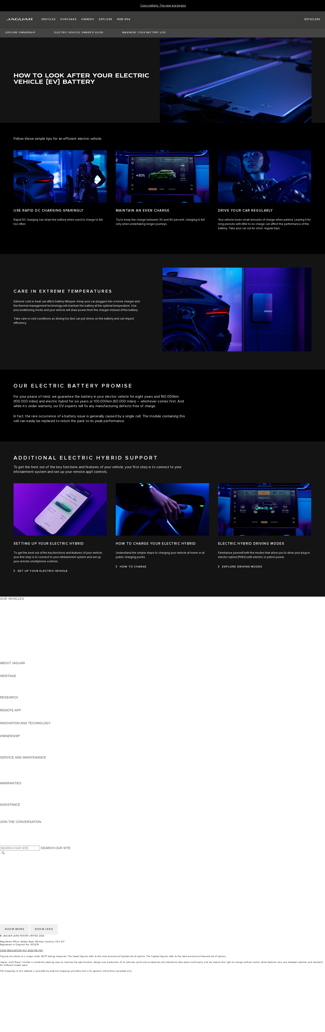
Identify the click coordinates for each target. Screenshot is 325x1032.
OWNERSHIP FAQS (14, 654)
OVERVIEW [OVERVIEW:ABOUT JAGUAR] (8, 667)
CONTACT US (10, 883)
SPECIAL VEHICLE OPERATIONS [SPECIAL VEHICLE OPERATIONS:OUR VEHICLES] (25, 646)
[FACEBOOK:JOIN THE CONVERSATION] (10, 839)
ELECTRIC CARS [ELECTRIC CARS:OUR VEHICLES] (13, 641)
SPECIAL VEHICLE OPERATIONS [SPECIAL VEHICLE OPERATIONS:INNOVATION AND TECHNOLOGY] (25, 731)
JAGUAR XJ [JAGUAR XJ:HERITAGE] (9, 689)
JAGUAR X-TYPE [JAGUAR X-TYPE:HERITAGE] (13, 680)
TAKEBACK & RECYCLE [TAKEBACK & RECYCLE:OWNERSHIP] (18, 753)
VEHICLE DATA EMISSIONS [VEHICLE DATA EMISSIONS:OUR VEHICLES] (21, 650)
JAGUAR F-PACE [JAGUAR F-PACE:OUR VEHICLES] (13, 603)
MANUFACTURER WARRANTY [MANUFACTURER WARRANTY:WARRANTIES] (23, 792)
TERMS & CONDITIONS (18, 866)
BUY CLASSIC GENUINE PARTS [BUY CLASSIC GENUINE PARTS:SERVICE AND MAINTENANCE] (24, 779)
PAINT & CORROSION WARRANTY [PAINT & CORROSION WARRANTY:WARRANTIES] (26, 800)
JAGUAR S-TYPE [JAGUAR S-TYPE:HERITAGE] (13, 684)
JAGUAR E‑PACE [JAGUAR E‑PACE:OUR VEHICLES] (13, 607)
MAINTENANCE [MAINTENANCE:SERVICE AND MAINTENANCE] (11, 761)
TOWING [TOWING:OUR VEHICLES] (6, 637)
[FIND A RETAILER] (308, 19)
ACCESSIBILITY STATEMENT (22, 888)
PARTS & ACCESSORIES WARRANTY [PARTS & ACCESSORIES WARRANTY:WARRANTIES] (28, 796)
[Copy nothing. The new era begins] (163, 5)
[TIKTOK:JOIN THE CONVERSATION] (7, 830)
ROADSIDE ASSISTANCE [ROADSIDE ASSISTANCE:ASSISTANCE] (19, 809)
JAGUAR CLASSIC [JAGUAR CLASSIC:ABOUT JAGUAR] (14, 671)
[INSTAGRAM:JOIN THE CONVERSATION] (11, 826)
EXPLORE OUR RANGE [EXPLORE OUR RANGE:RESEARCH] (18, 701)
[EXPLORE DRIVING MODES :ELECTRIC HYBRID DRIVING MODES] (240, 567)
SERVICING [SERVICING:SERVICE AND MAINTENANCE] (9, 766)
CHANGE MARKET (14, 857)
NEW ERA (7, 659)
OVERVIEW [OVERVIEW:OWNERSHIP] (8, 740)
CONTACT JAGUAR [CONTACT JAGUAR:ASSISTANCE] (14, 813)
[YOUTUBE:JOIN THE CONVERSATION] (9, 834)
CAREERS (8, 862)
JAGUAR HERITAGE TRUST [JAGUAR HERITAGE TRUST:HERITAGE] (21, 693)
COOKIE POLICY (12, 875)
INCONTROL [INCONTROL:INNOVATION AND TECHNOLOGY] (9, 727)
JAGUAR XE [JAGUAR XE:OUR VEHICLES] (9, 620)
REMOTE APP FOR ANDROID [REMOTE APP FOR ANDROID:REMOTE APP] (22, 719)
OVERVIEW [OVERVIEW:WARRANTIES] (8, 787)
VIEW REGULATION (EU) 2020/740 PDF (21, 950)
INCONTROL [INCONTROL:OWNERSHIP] (9, 744)
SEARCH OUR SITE (55, 848)
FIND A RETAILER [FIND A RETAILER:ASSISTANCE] (13, 817)
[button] (48, 19)
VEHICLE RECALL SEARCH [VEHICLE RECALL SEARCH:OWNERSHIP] (21, 749)
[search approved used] (162, 1012)
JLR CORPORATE (13, 879)
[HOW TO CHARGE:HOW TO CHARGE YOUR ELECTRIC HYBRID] (131, 567)
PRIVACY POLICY (13, 870)
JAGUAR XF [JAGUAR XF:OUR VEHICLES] (9, 624)
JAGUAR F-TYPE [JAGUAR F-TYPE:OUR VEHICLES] (13, 616)
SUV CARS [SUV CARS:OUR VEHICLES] (8, 633)
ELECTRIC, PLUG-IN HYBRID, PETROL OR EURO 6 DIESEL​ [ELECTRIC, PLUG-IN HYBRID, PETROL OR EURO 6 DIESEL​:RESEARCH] (45, 706)
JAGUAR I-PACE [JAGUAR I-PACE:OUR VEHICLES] (12, 611)
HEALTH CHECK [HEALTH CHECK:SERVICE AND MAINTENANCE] (12, 770)
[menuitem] (162, 990)
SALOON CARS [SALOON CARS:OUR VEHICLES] (11, 628)
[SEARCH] (3, 853)
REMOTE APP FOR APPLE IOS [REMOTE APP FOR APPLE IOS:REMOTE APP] (23, 714)
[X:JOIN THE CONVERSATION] (3, 843)
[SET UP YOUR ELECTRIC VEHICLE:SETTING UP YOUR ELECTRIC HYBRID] (41, 571)
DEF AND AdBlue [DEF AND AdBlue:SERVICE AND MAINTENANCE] (12, 774)
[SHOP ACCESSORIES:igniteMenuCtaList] (162, 1020)
